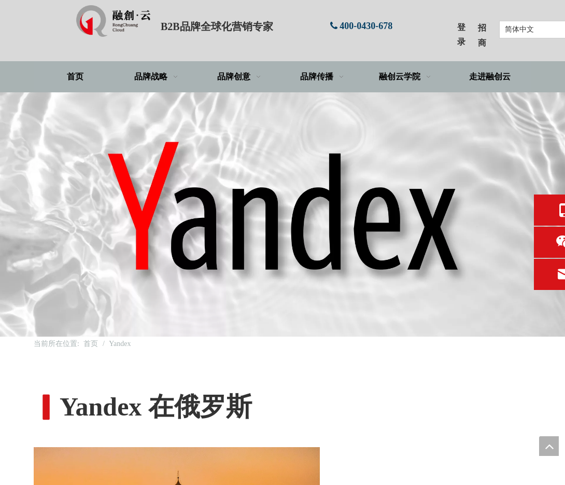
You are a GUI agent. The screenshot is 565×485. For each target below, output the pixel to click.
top (549, 446)
